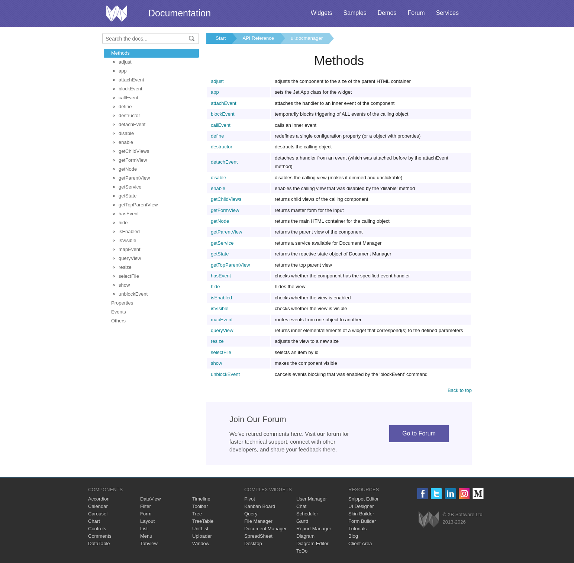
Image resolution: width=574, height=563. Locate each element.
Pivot (249, 499)
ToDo (301, 551)
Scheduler (307, 514)
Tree (197, 514)
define (125, 106)
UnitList (200, 528)
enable (126, 142)
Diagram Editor (312, 543)
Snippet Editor (363, 499)
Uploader (202, 536)
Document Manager (265, 528)
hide (123, 222)
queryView (130, 258)
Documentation (179, 13)
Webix (429, 519)
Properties (122, 303)
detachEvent (132, 124)
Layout (147, 521)
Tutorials (357, 528)
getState (127, 196)
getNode (128, 169)
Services (447, 13)
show (124, 285)
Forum (416, 13)
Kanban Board (259, 506)
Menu (146, 536)
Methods (120, 53)
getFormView (133, 160)
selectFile (129, 276)
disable (126, 133)
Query (250, 514)
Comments (100, 536)
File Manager (258, 521)
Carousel (97, 514)
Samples (354, 13)
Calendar (98, 506)
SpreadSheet (258, 536)
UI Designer (361, 506)
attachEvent (131, 80)
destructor (129, 115)
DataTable (99, 543)
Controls (97, 528)
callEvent (128, 97)
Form (145, 514)
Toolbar (200, 506)
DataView (150, 499)
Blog (353, 536)
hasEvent (129, 213)
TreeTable (202, 521)
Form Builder (362, 521)
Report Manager (313, 528)
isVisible (127, 240)
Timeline (201, 499)
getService (130, 187)
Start (221, 38)
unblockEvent (133, 294)
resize (125, 267)
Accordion (99, 499)
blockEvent (130, 88)
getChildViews (134, 151)
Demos (387, 13)
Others (118, 321)
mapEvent (130, 249)
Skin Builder (361, 514)
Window (200, 543)
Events (118, 312)
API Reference (258, 38)
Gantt (302, 521)
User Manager (311, 499)
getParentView (134, 178)
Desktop (253, 543)
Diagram (305, 536)
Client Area (360, 543)
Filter (145, 506)
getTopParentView (138, 204)
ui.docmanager (307, 38)
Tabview (149, 543)
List (144, 528)
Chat (301, 506)
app (123, 71)
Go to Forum (419, 433)
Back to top (460, 390)
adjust (125, 62)
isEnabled (129, 231)
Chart (94, 521)
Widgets (321, 13)
